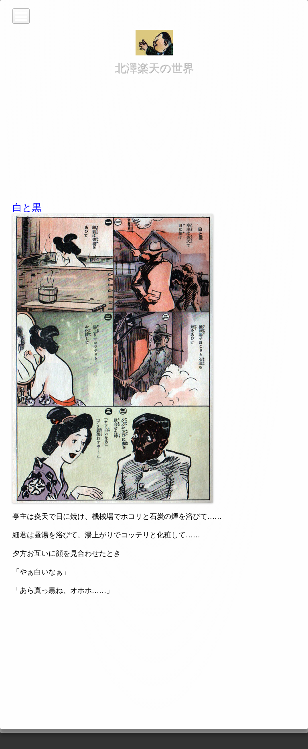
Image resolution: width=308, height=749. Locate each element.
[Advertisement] (154, 136)
